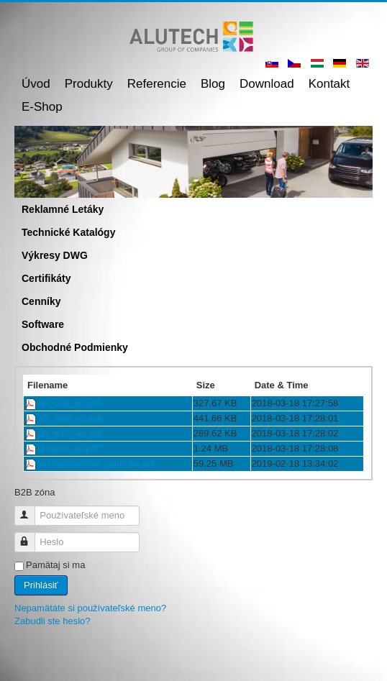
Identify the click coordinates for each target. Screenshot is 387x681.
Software (43, 324)
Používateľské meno (31, 509)
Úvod (36, 84)
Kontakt (329, 84)
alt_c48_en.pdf (69, 403)
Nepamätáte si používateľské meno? (90, 608)
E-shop (42, 107)
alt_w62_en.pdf (70, 418)
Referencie (156, 84)
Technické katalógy (68, 232)
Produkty (89, 84)
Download (267, 84)
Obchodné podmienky (75, 347)
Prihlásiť (41, 585)
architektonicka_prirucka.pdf (97, 463)
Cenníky (41, 301)
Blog (213, 84)
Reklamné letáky (63, 209)
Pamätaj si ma (55, 564)
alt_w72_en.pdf (70, 433)
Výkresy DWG (55, 255)
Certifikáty (46, 278)
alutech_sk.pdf (69, 448)
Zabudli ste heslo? (52, 621)
